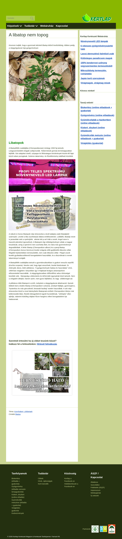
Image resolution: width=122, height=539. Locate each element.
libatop (18, 414)
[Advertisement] (61, 6)
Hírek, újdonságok (45, 481)
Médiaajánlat (96, 493)
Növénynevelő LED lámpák (94, 41)
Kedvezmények (18, 513)
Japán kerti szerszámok (93, 78)
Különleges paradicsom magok (96, 58)
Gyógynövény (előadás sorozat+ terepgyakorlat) (19, 489)
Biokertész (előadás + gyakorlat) (16, 481)
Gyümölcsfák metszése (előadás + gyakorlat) (19, 502)
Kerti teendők (43, 484)
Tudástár (29, 25)
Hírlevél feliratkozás (47, 344)
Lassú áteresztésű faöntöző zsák (97, 54)
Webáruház (46, 25)
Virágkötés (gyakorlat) (92, 143)
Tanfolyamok (19, 473)
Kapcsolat (62, 25)
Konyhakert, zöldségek (23, 411)
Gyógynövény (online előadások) (97, 115)
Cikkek (40, 478)
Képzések (13, 25)
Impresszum (95, 490)
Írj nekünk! (95, 496)
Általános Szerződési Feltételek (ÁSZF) (98, 484)
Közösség (70, 473)
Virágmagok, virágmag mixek (95, 83)
